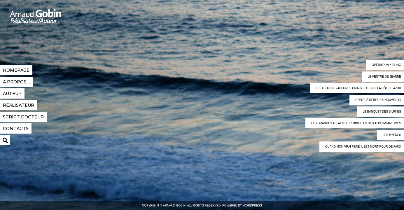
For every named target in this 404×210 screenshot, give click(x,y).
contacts (16, 128)
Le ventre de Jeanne (384, 76)
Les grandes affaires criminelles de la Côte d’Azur (358, 88)
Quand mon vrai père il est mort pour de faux (363, 146)
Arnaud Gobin (57, 20)
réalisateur (18, 105)
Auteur (12, 93)
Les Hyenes (392, 134)
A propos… (16, 82)
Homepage (16, 70)
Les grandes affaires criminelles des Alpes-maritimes (356, 123)
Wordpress (252, 205)
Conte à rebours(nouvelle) (378, 100)
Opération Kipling (386, 64)
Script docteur (23, 117)
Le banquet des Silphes (382, 111)
